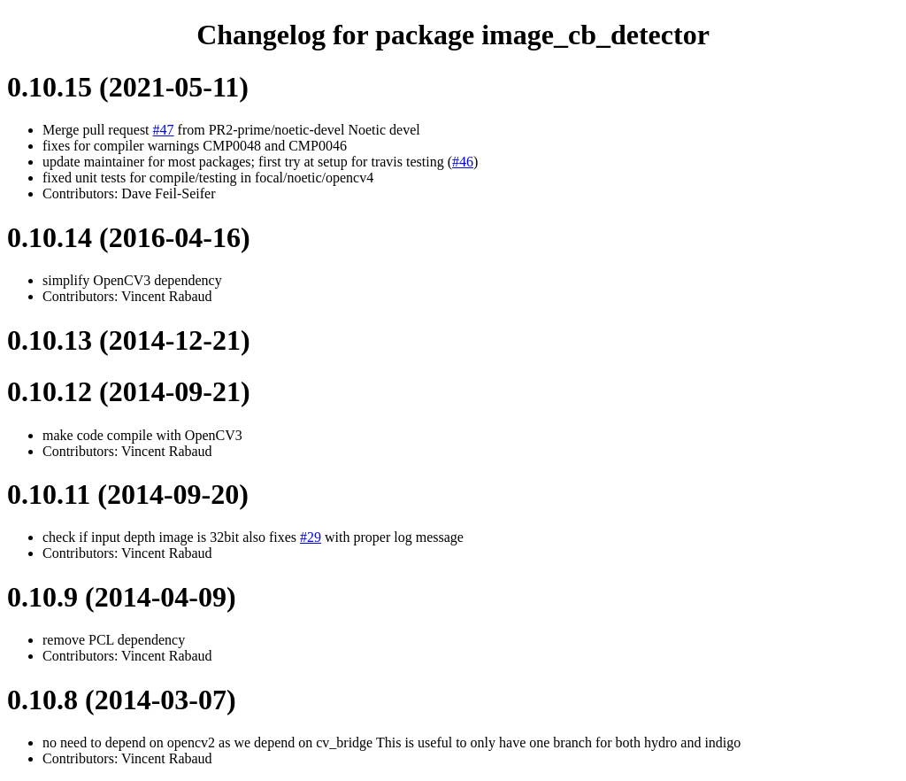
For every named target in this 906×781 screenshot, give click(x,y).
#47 (163, 129)
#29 (310, 537)
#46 (462, 161)
